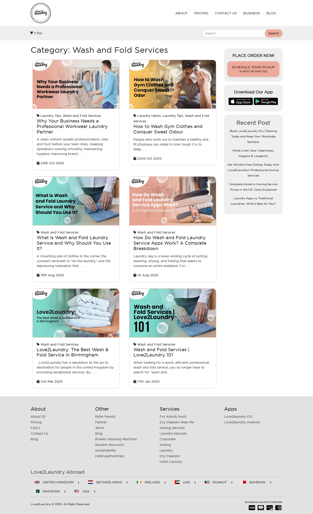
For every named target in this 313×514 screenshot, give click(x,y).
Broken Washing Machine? (116, 439)
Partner (101, 422)
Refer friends (105, 416)
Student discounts (109, 445)
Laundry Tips (51, 115)
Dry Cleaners (170, 456)
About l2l (38, 416)
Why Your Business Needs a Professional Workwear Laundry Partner (72, 126)
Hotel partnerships (109, 456)
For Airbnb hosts (173, 416)
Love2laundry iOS (238, 416)
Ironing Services (172, 428)
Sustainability (105, 450)
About (181, 13)
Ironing (165, 445)
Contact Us (226, 13)
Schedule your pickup (253, 69)
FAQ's (35, 428)
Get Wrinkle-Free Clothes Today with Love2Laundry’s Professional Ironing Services (253, 170)
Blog (271, 13)
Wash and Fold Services (82, 115)
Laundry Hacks (149, 115)
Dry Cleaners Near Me (177, 422)
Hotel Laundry (171, 461)
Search (273, 33)
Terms (99, 428)
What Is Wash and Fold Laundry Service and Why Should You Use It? (74, 243)
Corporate (168, 439)
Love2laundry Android (242, 422)
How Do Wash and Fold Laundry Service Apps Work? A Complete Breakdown (169, 243)
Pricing (201, 13)
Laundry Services (173, 433)
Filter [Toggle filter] (36, 33)
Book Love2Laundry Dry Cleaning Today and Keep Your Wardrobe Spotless (253, 136)
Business (251, 13)
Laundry (166, 450)
